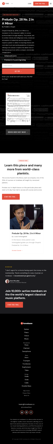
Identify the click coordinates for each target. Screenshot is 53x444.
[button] (10, 3)
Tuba (26, 370)
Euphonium (26, 367)
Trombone (26, 364)
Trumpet (26, 361)
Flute (26, 345)
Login (29, 4)
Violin (26, 376)
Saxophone (26, 351)
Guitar (26, 329)
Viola (26, 379)
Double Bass (26, 386)
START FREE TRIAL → (14, 305)
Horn (26, 357)
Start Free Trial (41, 4)
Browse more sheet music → (18, 132)
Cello (27, 383)
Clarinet (26, 348)
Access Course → (17, 250)
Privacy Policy (26, 393)
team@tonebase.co (26, 404)
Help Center (26, 390)
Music (26, 339)
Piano (26, 332)
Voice (26, 336)
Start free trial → (11, 197)
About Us (26, 395)
